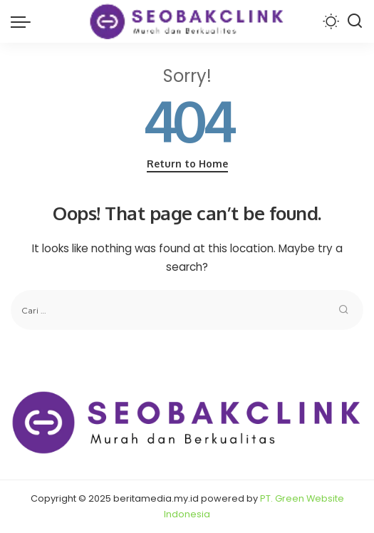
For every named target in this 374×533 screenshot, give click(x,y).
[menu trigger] (24, 21)
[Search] (354, 21)
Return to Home (187, 163)
